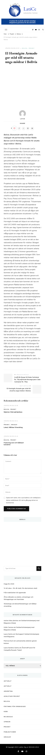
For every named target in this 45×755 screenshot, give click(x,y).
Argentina (8, 691)
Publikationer (10, 732)
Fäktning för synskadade (15, 706)
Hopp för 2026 (9, 584)
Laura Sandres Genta (11, 648)
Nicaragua (8, 717)
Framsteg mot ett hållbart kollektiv (14, 444)
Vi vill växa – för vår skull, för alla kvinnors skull (20, 588)
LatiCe (29, 9)
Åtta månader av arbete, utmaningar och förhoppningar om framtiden (18, 598)
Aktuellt (8, 681)
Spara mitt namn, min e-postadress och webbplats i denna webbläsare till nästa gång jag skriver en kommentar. (23, 500)
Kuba (6, 711)
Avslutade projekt (12, 696)
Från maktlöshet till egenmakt (15, 593)
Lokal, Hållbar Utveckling (13, 427)
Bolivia (24, 48)
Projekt (32, 48)
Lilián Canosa (8, 627)
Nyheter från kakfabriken (13, 412)
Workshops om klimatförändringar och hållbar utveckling (20, 605)
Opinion (7, 722)
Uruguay (14, 424)
